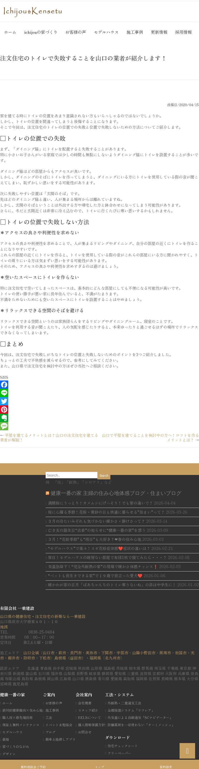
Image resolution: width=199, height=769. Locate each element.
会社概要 (84, 702)
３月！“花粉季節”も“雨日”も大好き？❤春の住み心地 (94, 539)
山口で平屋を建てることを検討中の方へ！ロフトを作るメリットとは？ (150, 437)
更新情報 (159, 32)
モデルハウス (106, 32)
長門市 (76, 652)
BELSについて (89, 717)
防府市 (29, 658)
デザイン (9, 753)
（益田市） (76, 658)
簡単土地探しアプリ (60, 739)
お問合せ (84, 732)
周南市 (165, 652)
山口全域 (31, 652)
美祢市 (91, 652)
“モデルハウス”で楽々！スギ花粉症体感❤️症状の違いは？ (99, 548)
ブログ (50, 732)
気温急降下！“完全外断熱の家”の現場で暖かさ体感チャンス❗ (103, 566)
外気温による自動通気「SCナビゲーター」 (140, 717)
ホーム (10, 32)
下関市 (107, 652)
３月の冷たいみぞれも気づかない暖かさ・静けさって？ (96, 521)
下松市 (45, 658)
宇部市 (122, 652)
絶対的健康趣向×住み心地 (22, 710)
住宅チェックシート (123, 745)
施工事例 (134, 32)
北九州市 (112, 658)
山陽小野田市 (143, 652)
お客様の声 (75, 32)
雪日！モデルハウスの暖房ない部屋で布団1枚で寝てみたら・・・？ (107, 557)
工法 (48, 717)
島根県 (60, 658)
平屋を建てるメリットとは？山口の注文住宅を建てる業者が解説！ (49, 437)
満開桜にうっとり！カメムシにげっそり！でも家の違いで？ (100, 503)
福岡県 (95, 658)
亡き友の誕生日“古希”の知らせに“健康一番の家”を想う (97, 530)
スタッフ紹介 (88, 710)
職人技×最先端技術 (17, 717)
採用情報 (183, 32)
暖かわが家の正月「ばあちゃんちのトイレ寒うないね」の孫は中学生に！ (112, 584)
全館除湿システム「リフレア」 (131, 710)
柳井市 (13, 658)
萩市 (62, 652)
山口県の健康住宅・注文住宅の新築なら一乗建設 (43, 616)
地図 (4, 626)
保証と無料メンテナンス (20, 724)
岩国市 (181, 652)
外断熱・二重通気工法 (124, 702)
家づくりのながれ (15, 746)
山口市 (48, 652)
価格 (5, 739)
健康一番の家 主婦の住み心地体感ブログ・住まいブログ (116, 493)
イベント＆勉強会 (58, 724)
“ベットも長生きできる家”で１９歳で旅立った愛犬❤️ (95, 575)
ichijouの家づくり (41, 32)
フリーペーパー (119, 753)
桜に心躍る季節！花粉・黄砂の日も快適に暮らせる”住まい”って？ (106, 512)
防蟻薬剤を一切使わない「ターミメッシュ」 (141, 724)
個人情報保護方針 (91, 724)
